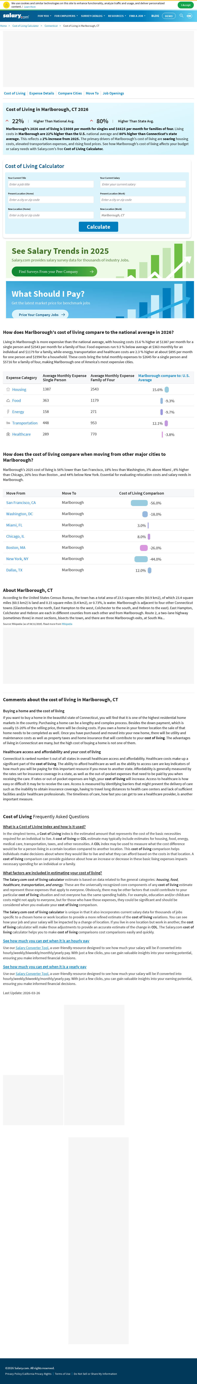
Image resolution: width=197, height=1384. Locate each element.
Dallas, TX (14, 570)
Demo (169, 16)
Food (16, 400)
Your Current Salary (110, 178)
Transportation (25, 423)
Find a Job (137, 16)
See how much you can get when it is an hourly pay (46, 940)
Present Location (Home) (21, 193)
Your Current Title (17, 178)
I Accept (186, 5)
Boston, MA (15, 547)
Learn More (30, 6)
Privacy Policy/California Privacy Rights (28, 1374)
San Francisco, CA (21, 502)
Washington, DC (19, 513)
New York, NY (17, 558)
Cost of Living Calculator (25, 25)
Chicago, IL (15, 536)
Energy (18, 411)
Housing (19, 389)
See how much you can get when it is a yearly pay (44, 966)
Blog (155, 16)
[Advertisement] (98, 59)
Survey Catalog (93, 16)
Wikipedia (67, 624)
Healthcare (21, 434)
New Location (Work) (111, 209)
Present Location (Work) (112, 193)
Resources (117, 16)
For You (45, 16)
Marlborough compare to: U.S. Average (164, 377)
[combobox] (51, 184)
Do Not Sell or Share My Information (95, 1374)
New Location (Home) (19, 209)
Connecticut (51, 25)
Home (3, 25)
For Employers (66, 16)
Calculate (98, 226)
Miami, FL (14, 525)
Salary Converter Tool (32, 947)
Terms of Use (62, 1374)
